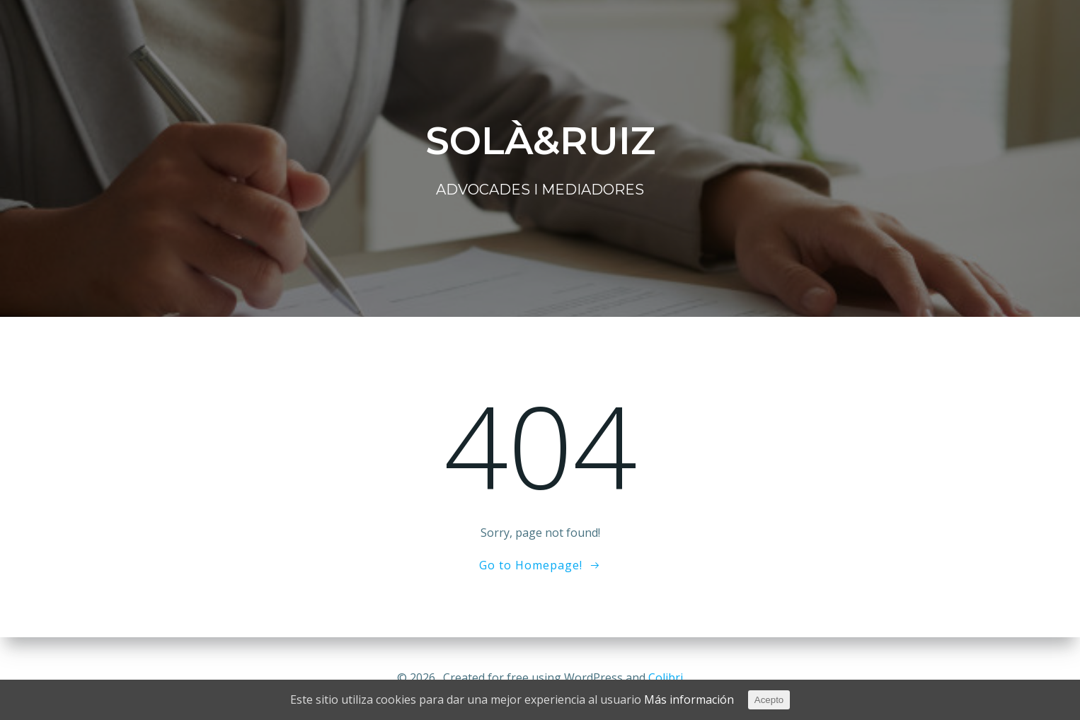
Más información (689, 699)
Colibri (665, 677)
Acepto (769, 700)
